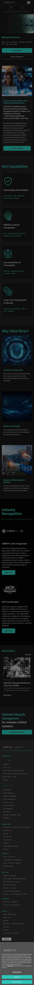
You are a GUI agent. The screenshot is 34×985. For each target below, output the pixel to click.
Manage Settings (17, 973)
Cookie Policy (10, 967)
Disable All (17, 978)
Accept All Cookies (17, 983)
